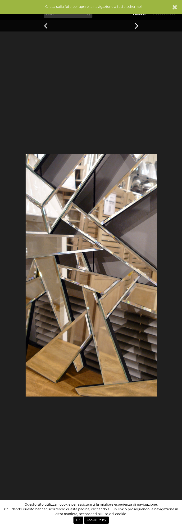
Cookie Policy (96, 520)
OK (78, 520)
